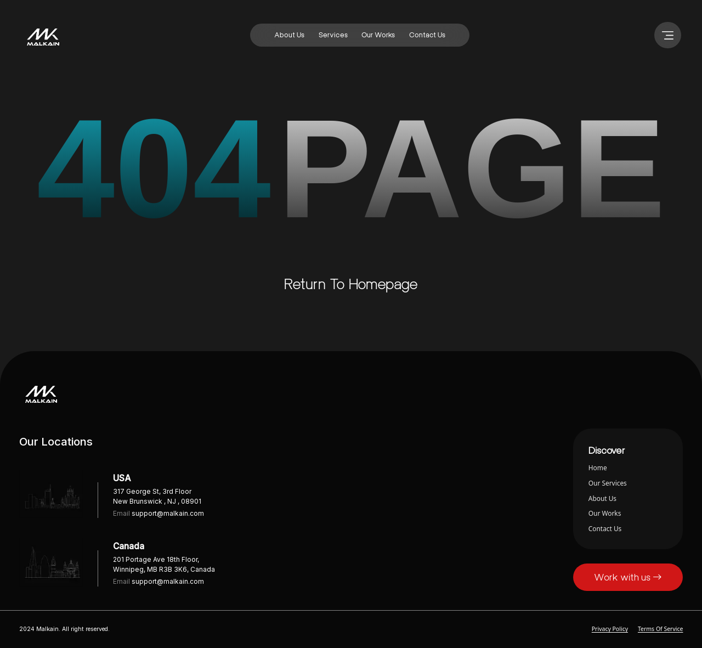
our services (607, 482)
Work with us (628, 577)
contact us (427, 35)
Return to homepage (351, 283)
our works (378, 35)
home (597, 467)
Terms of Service (660, 629)
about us (289, 35)
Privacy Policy (610, 629)
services (333, 35)
